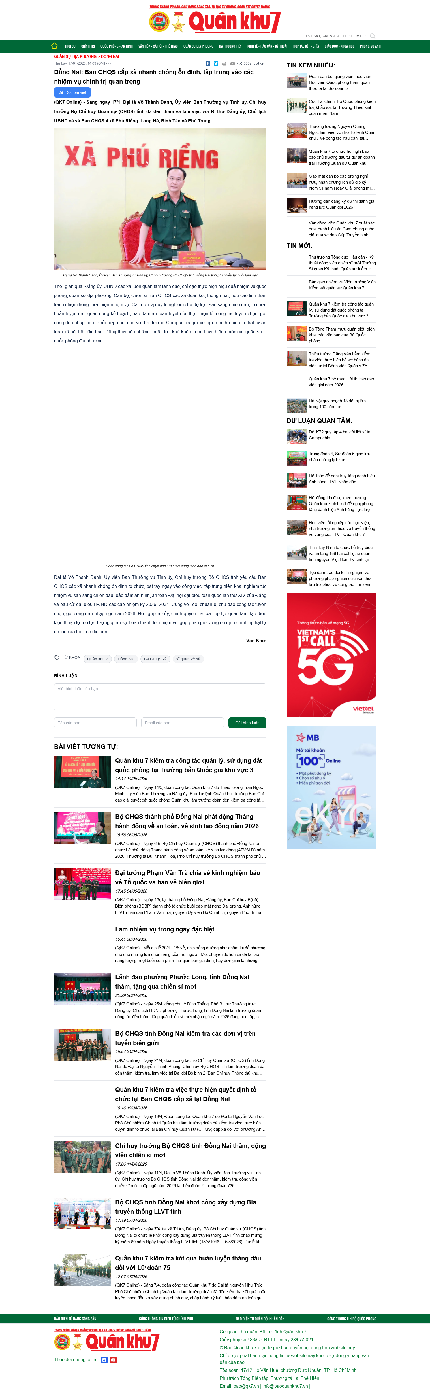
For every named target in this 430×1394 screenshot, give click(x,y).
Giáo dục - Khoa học (339, 46)
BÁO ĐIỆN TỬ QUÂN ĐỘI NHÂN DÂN (260, 1318)
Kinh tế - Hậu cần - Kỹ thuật (267, 46)
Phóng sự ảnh (370, 46)
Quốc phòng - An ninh (116, 46)
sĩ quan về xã (188, 659)
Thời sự (70, 46)
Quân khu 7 (97, 659)
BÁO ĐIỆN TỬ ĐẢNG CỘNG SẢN (75, 1318)
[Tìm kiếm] (372, 36)
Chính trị (88, 46)
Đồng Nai (126, 659)
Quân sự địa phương (198, 46)
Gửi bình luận (247, 723)
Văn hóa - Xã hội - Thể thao (158, 46)
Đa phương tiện (230, 46)
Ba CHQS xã (155, 659)
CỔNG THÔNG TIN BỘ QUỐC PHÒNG (351, 1318)
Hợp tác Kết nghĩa (306, 46)
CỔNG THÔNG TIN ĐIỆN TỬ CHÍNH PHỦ (166, 1318)
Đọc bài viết (72, 92)
